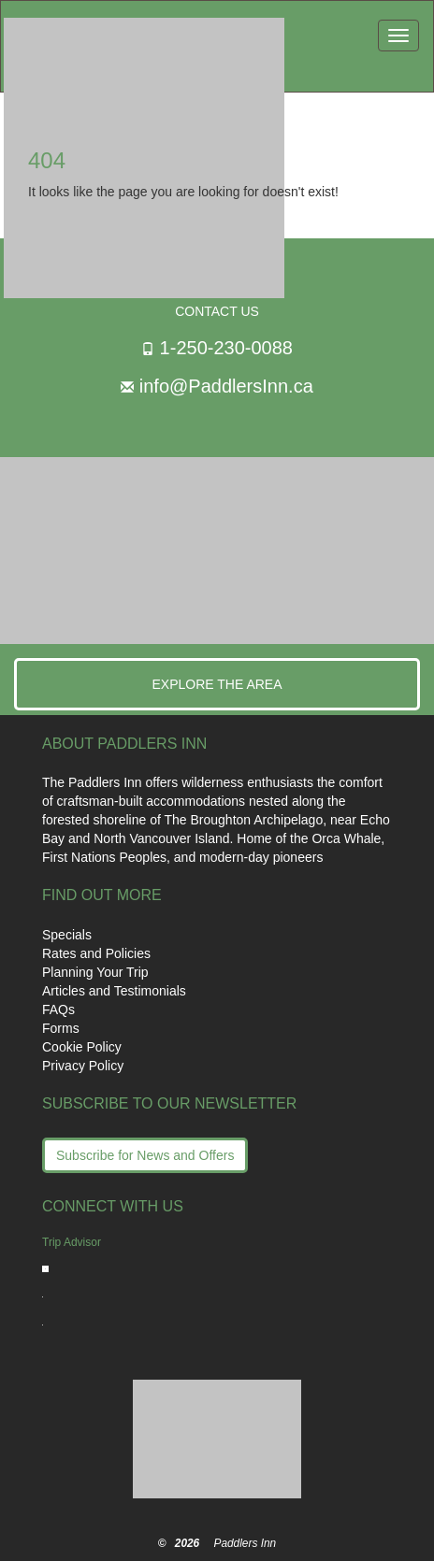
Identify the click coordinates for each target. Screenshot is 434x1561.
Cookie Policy (82, 1046)
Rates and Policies (96, 953)
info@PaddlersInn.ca (226, 386)
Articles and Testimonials (114, 990)
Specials (67, 934)
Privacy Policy (82, 1065)
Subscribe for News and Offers (145, 1155)
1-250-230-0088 (226, 347)
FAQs (58, 1009)
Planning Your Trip (95, 972)
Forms (61, 1028)
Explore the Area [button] (217, 684)
